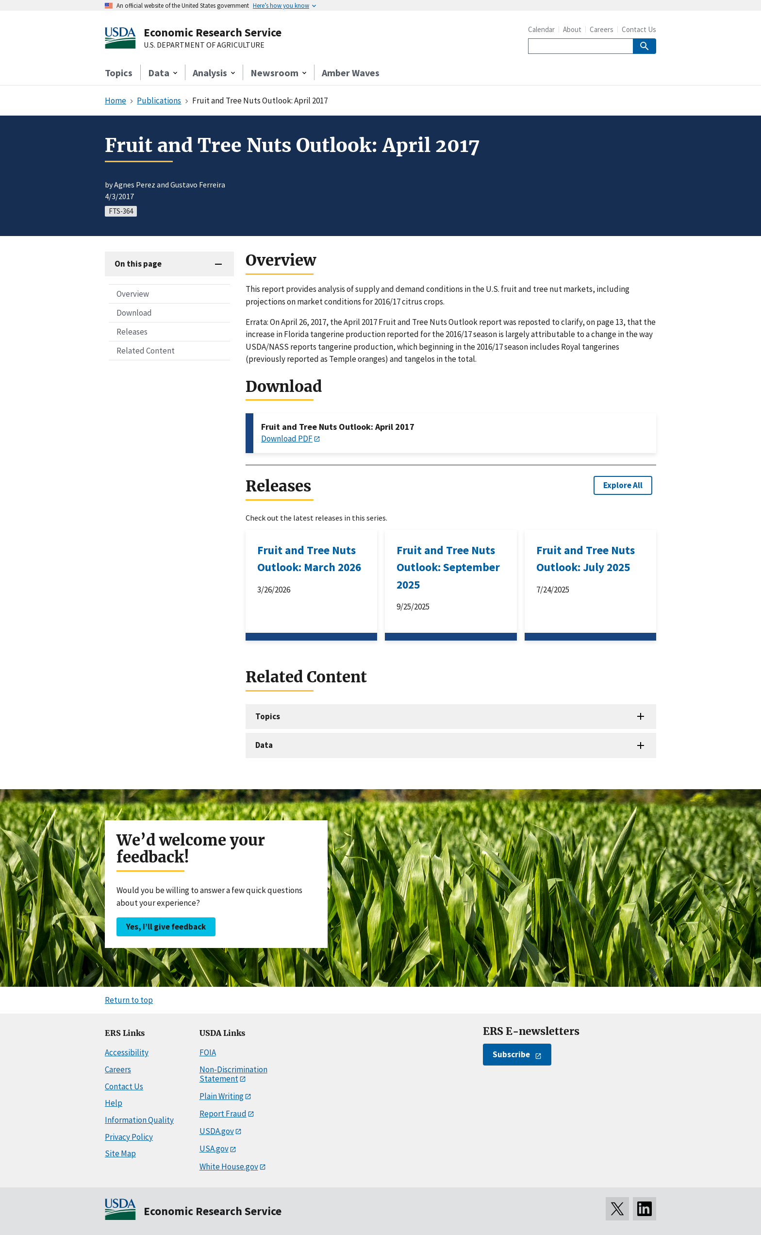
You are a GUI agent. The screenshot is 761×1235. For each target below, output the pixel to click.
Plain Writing (221, 1096)
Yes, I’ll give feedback (166, 926)
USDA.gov (216, 1131)
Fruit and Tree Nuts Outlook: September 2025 (448, 567)
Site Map (120, 1153)
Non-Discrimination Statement (233, 1074)
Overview (132, 293)
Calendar (541, 29)
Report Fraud (223, 1113)
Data (264, 745)
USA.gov (214, 1148)
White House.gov (228, 1166)
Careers (601, 29)
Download (134, 312)
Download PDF (287, 438)
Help (113, 1103)
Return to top (129, 1000)
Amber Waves (351, 73)
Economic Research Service (212, 32)
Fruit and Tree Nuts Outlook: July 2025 (585, 558)
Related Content (145, 350)
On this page (138, 263)
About (572, 29)
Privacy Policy (129, 1137)
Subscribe (511, 1054)
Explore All (623, 485)
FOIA (207, 1052)
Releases (132, 331)
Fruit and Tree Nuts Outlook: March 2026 (309, 558)
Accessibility (127, 1052)
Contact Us (639, 29)
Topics (118, 73)
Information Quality (139, 1120)
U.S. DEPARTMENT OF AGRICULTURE (204, 45)
